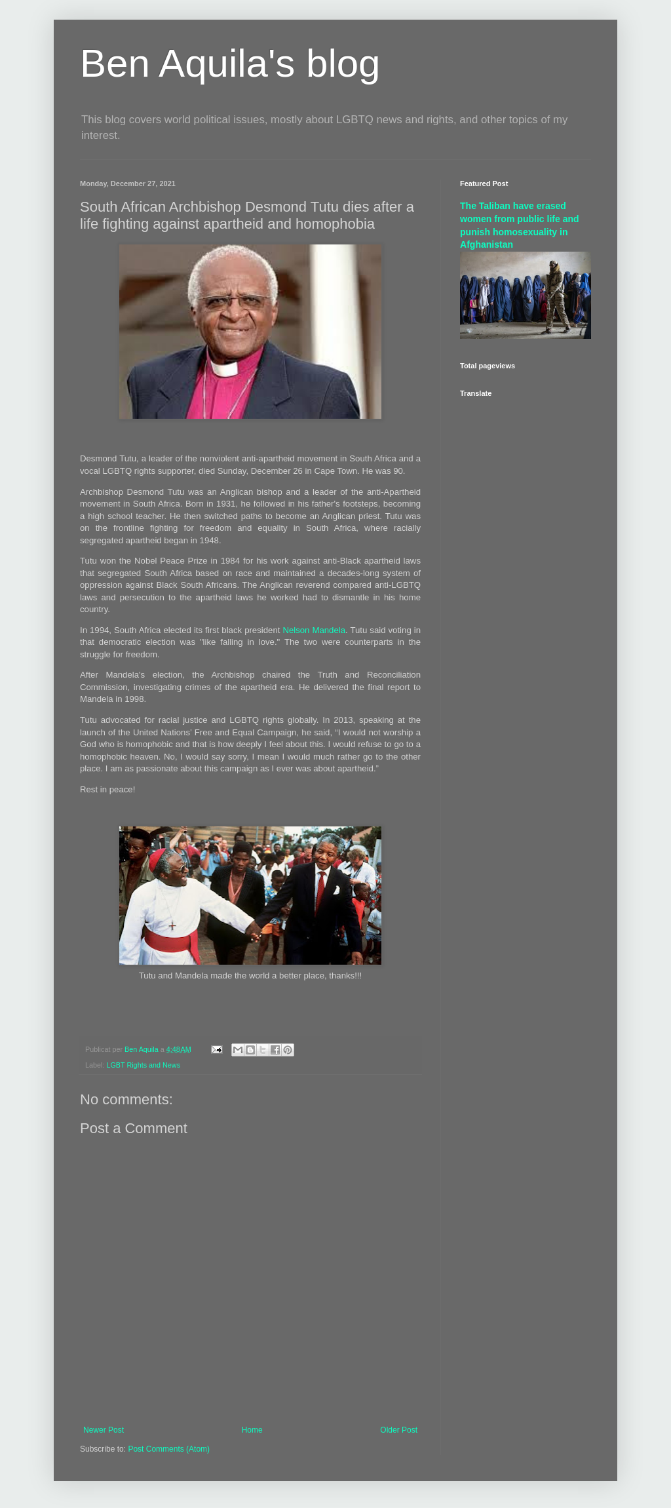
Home (252, 1430)
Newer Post (103, 1430)
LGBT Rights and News (143, 1065)
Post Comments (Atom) (169, 1449)
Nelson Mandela (313, 630)
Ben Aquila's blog (230, 63)
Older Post (398, 1430)
